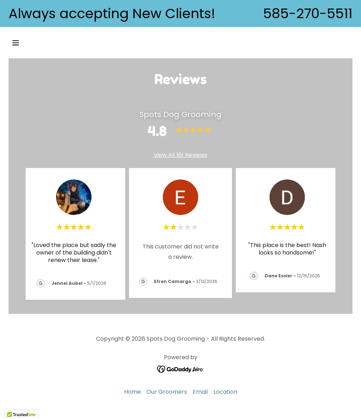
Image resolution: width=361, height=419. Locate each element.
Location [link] (225, 392)
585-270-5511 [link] (307, 13)
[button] (48, 43)
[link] (180, 369)
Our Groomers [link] (167, 392)
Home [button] (132, 392)
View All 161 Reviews (180, 155)
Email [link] (200, 392)
